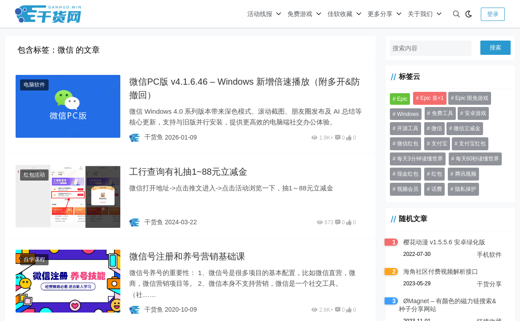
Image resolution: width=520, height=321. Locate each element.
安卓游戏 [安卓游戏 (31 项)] (475, 113)
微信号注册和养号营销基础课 (187, 256)
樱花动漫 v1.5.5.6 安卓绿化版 (444, 242)
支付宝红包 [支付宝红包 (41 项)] (472, 143)
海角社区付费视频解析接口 (440, 271)
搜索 (495, 47)
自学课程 (34, 259)
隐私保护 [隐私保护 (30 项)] (465, 189)
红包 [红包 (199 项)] (436, 174)
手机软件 (489, 254)
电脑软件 (34, 85)
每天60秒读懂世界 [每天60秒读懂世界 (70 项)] (477, 159)
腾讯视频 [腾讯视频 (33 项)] (465, 174)
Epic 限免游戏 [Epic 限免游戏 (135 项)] (472, 98)
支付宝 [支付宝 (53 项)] (439, 143)
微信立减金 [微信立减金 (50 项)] (467, 128)
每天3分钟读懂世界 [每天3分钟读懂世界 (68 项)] (420, 159)
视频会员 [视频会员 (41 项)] (407, 189)
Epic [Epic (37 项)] (402, 99)
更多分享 (380, 13)
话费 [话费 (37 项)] (436, 189)
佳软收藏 (340, 13)
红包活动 (34, 175)
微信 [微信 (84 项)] (436, 128)
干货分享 (489, 284)
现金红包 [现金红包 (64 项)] (407, 174)
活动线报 (259, 13)
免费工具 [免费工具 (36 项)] (442, 113)
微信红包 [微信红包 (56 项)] (407, 143)
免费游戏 (299, 13)
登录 (493, 14)
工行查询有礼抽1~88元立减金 (188, 172)
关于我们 (420, 13)
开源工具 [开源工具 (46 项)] (407, 128)
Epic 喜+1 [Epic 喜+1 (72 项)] (431, 98)
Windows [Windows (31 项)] (408, 114)
